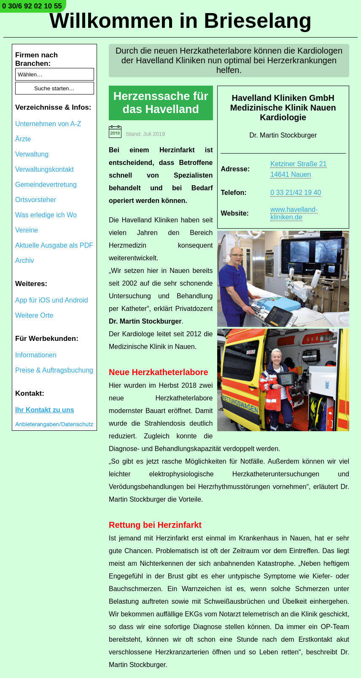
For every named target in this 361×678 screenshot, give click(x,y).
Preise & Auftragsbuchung (54, 370)
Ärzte (23, 139)
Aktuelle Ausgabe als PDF (54, 245)
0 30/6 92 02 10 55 (32, 6)
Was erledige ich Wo (46, 215)
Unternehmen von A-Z (48, 123)
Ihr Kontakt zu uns (44, 409)
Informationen (36, 355)
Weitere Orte (34, 315)
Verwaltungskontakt (44, 169)
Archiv (24, 260)
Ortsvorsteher (35, 199)
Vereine (26, 230)
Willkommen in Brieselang (180, 20)
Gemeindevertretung (46, 184)
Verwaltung (31, 154)
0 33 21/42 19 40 (295, 192)
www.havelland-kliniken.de (294, 213)
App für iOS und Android (51, 300)
